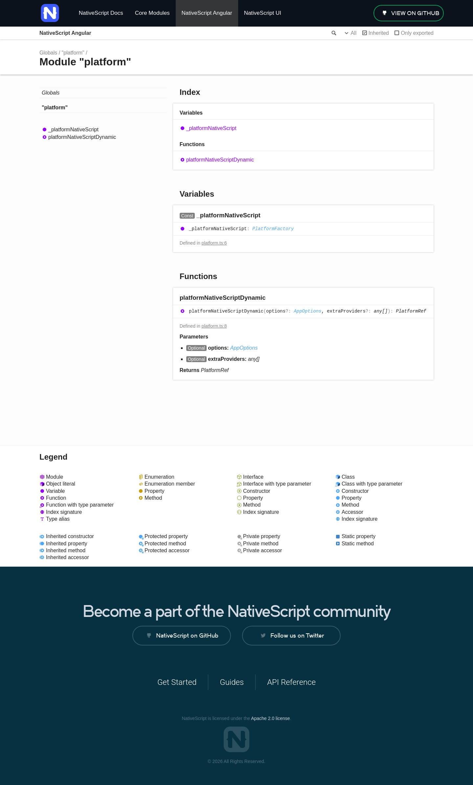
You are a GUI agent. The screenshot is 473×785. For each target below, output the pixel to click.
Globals (48, 52)
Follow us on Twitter (297, 635)
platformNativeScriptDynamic (82, 137)
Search (333, 33)
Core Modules (152, 13)
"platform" (73, 52)
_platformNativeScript (73, 129)
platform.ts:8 (214, 326)
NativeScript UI (262, 13)
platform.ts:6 (214, 243)
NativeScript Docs (101, 13)
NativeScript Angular (207, 13)
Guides (232, 682)
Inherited (379, 33)
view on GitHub (415, 13)
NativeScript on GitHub (187, 635)
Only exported (417, 33)
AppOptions (307, 311)
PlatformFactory (273, 228)
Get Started (176, 682)
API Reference (291, 682)
